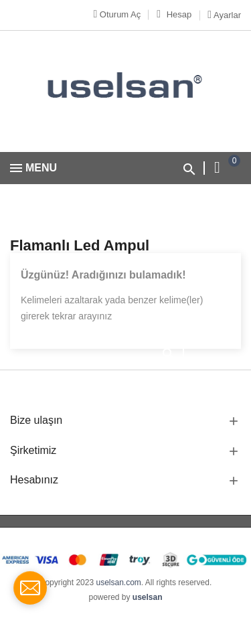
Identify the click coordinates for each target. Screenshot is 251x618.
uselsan (148, 597)
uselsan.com (118, 582)
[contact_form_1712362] (30, 588)
